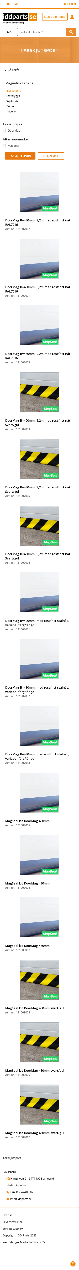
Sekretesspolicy (13, 1229)
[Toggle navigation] (9, 32)
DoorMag (14, 130)
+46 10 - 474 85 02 (20, 1192)
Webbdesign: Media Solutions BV (24, 1242)
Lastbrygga (13, 96)
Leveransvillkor (12, 1222)
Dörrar (10, 106)
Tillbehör (11, 111)
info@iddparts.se (19, 1199)
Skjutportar (13, 101)
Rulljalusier (51, 156)
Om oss (7, 1215)
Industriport (13, 90)
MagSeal (13, 146)
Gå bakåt (13, 70)
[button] (72, 18)
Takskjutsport (20, 156)
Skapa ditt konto (55, 17)
